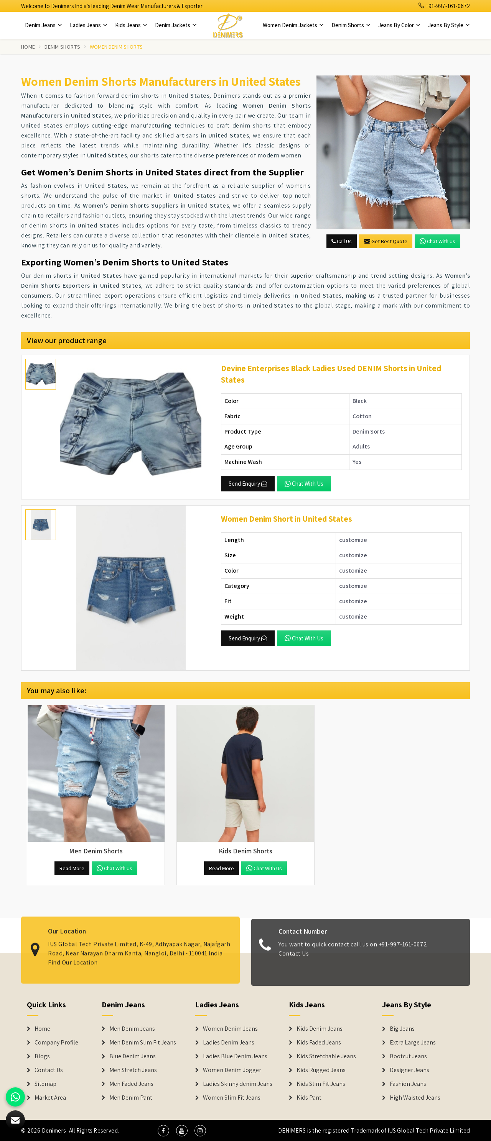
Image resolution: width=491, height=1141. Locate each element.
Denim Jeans (43, 25)
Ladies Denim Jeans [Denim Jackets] (228, 1043)
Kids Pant (309, 1098)
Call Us (341, 241)
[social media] (163, 1130)
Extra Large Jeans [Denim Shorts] (413, 1043)
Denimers (54, 1130)
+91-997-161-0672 (444, 6)
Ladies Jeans (88, 25)
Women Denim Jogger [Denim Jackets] (232, 1070)
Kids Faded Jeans (319, 1043)
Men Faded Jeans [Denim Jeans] (131, 1084)
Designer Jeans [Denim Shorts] (409, 1070)
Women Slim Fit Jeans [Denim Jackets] (231, 1098)
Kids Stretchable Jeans (326, 1056)
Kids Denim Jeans (320, 1029)
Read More (71, 868)
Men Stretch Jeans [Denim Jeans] (133, 1070)
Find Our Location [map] (73, 957)
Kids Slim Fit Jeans (321, 1084)
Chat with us (437, 241)
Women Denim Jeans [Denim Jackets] (230, 1029)
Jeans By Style (449, 25)
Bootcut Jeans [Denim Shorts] (408, 1056)
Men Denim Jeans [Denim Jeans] (132, 1029)
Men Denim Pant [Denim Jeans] (130, 1098)
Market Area (50, 1098)
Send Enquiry (248, 483)
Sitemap (45, 1084)
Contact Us (293, 959)
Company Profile (56, 1043)
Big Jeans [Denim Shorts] (402, 1029)
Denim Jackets (176, 25)
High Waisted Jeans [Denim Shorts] (415, 1098)
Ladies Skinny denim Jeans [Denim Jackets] (237, 1084)
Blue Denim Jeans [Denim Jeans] (132, 1056)
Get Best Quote (385, 241)
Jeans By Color (399, 25)
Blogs (42, 1056)
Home (28, 46)
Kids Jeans (131, 25)
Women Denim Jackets (293, 25)
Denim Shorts (351, 25)
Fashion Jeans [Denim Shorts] (408, 1084)
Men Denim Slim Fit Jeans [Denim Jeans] (142, 1043)
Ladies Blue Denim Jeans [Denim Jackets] (235, 1056)
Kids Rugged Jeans (321, 1070)
